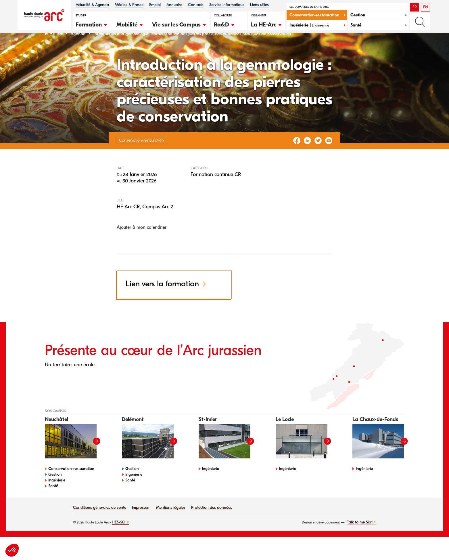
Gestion (55, 489)
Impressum (141, 522)
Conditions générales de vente (99, 522)
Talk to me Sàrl (360, 536)
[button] (92, 24)
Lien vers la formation (162, 298)
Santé (53, 500)
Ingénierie (56, 494)
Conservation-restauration (71, 483)
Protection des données (211, 522)
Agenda (78, 48)
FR (414, 7)
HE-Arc (56, 48)
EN (425, 7)
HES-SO (118, 536)
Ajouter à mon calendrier (141, 242)
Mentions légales (170, 522)
